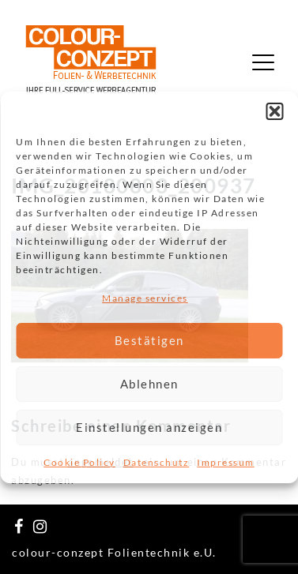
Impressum (226, 462)
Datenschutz (156, 462)
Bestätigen (149, 340)
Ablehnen (149, 384)
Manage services (145, 297)
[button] (274, 110)
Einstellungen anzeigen (149, 427)
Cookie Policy (79, 462)
